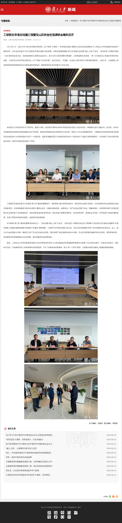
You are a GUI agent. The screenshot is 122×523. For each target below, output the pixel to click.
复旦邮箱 (12, 2)
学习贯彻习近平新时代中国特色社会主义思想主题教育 (100, 21)
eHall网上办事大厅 (29, 2)
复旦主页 (4, 2)
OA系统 (19, 2)
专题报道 (74, 21)
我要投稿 (117, 2)
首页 (66, 21)
